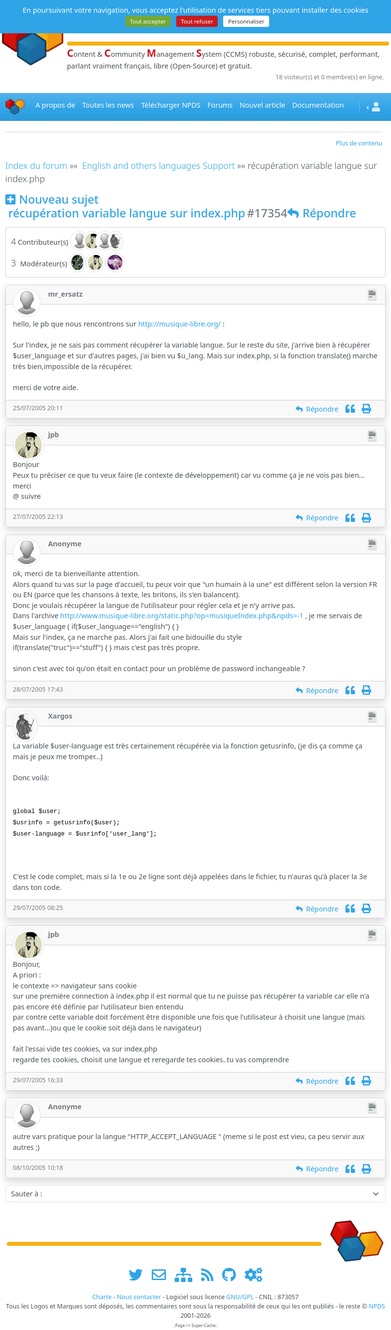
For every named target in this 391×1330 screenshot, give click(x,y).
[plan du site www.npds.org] (187, 1274)
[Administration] (253, 1274)
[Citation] (350, 409)
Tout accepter (148, 21)
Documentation (318, 105)
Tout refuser (197, 21)
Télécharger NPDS (170, 105)
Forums (219, 105)
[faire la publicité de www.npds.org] (162, 1274)
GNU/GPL (239, 1297)
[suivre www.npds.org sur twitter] (139, 1274)
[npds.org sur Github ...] (232, 1274)
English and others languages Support (158, 165)
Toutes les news (108, 105)
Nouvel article (262, 105)
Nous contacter (139, 1297)
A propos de (55, 105)
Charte (102, 1297)
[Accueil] (15, 107)
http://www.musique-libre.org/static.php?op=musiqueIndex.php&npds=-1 (181, 615)
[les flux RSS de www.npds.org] (210, 1274)
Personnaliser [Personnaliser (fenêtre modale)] (246, 21)
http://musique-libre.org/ (179, 323)
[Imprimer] (366, 409)
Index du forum (36, 165)
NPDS (376, 1306)
